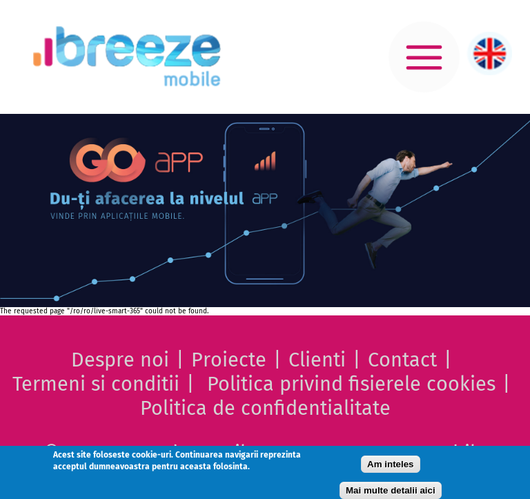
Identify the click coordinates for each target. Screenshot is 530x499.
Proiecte (228, 360)
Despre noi (120, 360)
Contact (402, 360)
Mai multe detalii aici (390, 490)
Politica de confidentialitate (265, 408)
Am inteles (390, 464)
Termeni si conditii (95, 384)
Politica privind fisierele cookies (351, 384)
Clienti (317, 360)
